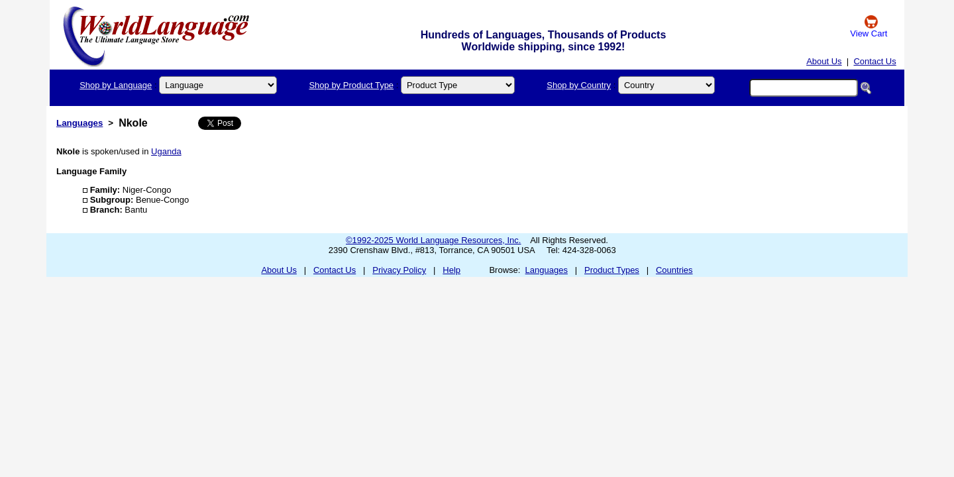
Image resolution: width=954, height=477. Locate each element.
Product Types (611, 270)
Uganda (166, 151)
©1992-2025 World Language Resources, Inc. (433, 240)
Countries (674, 270)
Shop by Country (579, 85)
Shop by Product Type (351, 85)
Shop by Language (116, 85)
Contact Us (874, 61)
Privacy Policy (399, 270)
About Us (823, 61)
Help (451, 270)
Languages (79, 123)
